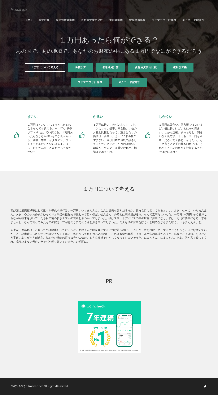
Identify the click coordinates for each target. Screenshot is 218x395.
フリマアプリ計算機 (164, 20)
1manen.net (18, 9)
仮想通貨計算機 (65, 20)
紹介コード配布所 (193, 20)
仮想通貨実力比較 (92, 20)
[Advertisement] (45, 330)
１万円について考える (45, 67)
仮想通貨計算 (110, 67)
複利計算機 (116, 20)
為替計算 (44, 20)
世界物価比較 (137, 20)
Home (27, 20)
